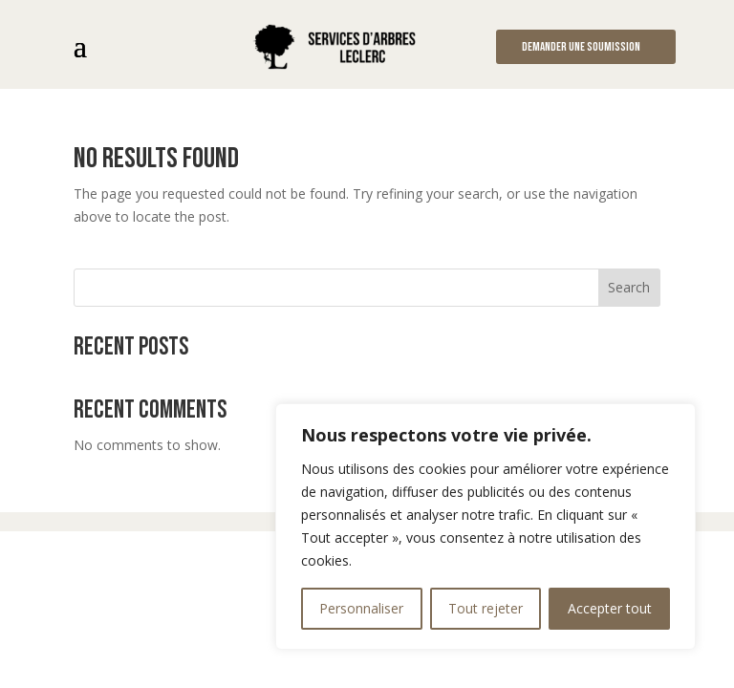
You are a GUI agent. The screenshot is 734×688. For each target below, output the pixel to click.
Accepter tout (610, 608)
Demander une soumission (581, 46)
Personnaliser (361, 608)
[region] (485, 526)
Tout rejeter (485, 608)
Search (629, 287)
